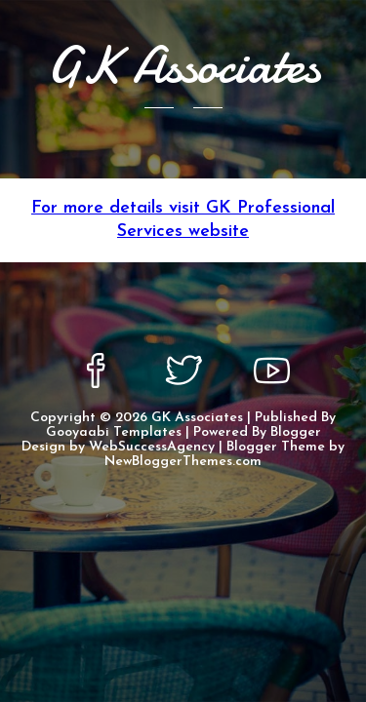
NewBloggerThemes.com (183, 461)
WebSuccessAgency (152, 447)
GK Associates (197, 417)
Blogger (295, 432)
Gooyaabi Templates (114, 432)
